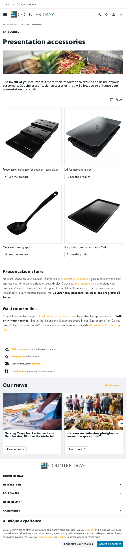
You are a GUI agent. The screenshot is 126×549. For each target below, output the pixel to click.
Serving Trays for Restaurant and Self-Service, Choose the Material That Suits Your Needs (29, 435)
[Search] (99, 14)
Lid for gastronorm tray (78, 169)
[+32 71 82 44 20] (27, 4)
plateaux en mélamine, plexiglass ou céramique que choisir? (93, 435)
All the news (112, 385)
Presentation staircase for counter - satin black (30, 169)
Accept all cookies (110, 544)
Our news (15, 384)
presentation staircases (74, 279)
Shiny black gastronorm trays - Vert (85, 247)
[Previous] (4, 423)
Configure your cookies (78, 544)
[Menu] (5, 14)
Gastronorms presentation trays (57, 316)
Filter (119, 99)
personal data (46, 537)
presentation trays (85, 283)
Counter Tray (10, 24)
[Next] (121, 423)
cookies (89, 530)
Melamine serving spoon (17, 247)
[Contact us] (8, 4)
